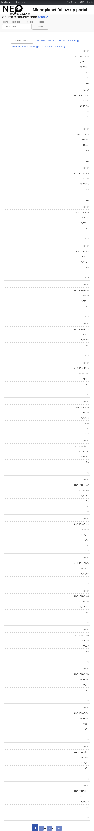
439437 (43, 17)
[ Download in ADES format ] (51, 46)
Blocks (30, 22)
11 (49, 828)
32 (59, 828)
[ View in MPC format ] (44, 40)
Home (5, 22)
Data (41, 22)
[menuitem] (40, 27)
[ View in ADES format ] (67, 40)
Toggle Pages (22, 41)
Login (90, 2)
